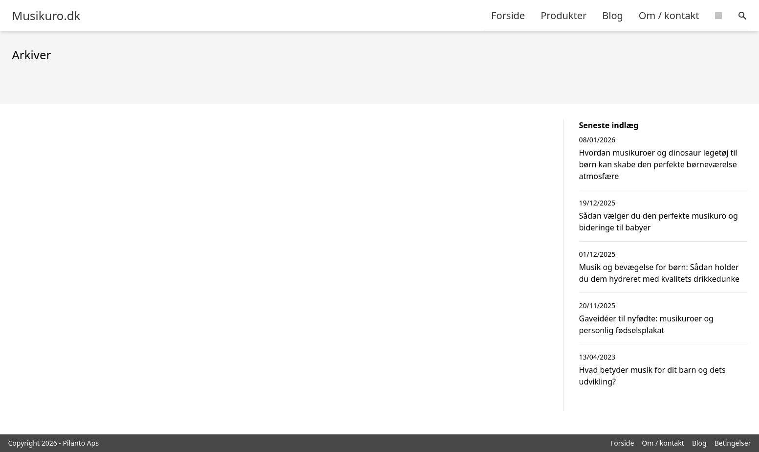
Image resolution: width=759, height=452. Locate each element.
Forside (508, 15)
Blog (612, 15)
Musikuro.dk (46, 15)
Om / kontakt (669, 15)
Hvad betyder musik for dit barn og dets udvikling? (652, 375)
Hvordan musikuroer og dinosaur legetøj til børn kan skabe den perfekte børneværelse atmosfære (658, 164)
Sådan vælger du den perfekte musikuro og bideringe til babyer (658, 221)
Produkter (563, 15)
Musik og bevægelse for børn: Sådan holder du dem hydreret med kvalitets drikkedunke (659, 273)
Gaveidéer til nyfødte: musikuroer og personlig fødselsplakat (646, 324)
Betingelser (733, 443)
